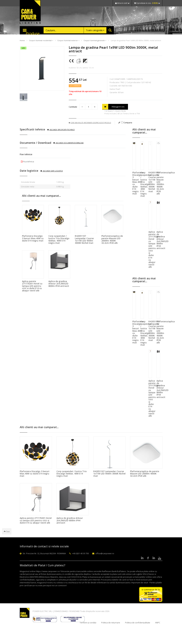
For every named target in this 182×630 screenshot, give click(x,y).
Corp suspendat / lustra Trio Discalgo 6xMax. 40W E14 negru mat (58, 239)
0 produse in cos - (147, 3)
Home (22, 40)
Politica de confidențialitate (137, 622)
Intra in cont (122, 3)
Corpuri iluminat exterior (68, 40)
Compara (126, 122)
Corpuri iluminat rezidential (41, 40)
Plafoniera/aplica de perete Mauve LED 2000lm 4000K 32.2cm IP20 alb (112, 239)
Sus (7, 531)
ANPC (157, 622)
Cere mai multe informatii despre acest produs (90, 123)
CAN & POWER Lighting (30, 12)
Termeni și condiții (88, 622)
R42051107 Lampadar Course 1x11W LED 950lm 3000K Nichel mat (84, 239)
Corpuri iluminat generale (95, 40)
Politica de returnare (110, 622)
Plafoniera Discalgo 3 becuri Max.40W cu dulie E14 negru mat (33, 238)
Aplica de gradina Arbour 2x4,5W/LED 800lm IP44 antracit (58, 283)
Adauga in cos (113, 106)
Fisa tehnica (27, 161)
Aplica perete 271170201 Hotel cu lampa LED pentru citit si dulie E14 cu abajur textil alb (32, 286)
